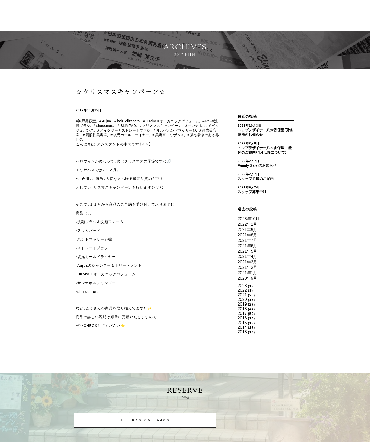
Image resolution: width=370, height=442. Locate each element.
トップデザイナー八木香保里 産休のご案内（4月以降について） (265, 152)
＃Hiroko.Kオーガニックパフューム (180, 121)
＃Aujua (107, 121)
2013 (242, 319)
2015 (242, 312)
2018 (242, 300)
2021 (242, 288)
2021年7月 (246, 242)
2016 (242, 308)
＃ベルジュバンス (105, 130)
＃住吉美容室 (101, 135)
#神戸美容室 (86, 121)
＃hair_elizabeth (131, 121)
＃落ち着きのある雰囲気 (107, 139)
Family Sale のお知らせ (259, 170)
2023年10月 (247, 223)
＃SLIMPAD (144, 126)
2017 (242, 304)
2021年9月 (246, 232)
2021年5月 (246, 251)
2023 (242, 281)
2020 (242, 292)
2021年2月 (246, 265)
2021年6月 (246, 246)
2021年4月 (246, 255)
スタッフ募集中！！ (253, 196)
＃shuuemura (119, 126)
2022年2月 (246, 228)
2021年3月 (246, 260)
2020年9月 (246, 274)
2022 (242, 285)
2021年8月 (246, 237)
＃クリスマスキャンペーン (181, 126)
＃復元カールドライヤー (166, 135)
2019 (242, 296)
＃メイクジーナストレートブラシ (152, 130)
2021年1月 (246, 269)
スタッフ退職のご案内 (257, 183)
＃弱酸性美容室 (129, 135)
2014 (242, 315)
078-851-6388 (124, 421)
